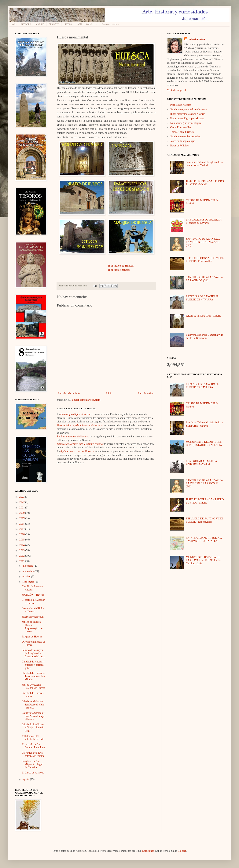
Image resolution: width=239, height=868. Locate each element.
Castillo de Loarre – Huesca (32, 588)
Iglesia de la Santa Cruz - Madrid (203, 315)
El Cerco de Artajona (33, 772)
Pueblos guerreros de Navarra (73, 436)
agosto (26, 779)
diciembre (28, 565)
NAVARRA (26, 24)
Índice (14, 24)
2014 (22, 545)
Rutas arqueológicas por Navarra (187, 114)
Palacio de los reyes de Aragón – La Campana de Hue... (33, 653)
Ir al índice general (119, 269)
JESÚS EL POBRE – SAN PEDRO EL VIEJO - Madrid (205, 183)
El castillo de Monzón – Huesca (33, 601)
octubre (26, 576)
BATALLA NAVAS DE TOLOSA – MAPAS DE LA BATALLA (204, 539)
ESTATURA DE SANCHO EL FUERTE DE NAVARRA (202, 298)
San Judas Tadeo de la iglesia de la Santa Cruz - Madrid (204, 164)
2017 (22, 529)
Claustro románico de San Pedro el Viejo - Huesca (33, 716)
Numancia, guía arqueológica (185, 123)
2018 (22, 523)
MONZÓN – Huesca (33, 594)
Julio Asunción (196, 39)
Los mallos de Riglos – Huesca (33, 610)
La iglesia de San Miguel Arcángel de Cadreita (32, 764)
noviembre (28, 571)
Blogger (182, 850)
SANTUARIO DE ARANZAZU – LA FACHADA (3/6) (204, 279)
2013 (22, 550)
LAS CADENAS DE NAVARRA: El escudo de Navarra (204, 221)
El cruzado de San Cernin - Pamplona (33, 746)
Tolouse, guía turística (182, 132)
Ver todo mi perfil (176, 90)
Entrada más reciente (69, 393)
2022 (22, 502)
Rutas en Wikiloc (179, 145)
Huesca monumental (33, 616)
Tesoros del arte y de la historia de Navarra (80, 425)
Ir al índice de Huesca (121, 265)
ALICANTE (54, 24)
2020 (22, 512)
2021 (22, 507)
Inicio (109, 393)
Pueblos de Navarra (180, 104)
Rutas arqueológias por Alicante (187, 118)
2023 (22, 496)
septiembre (28, 581)
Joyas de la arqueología (182, 141)
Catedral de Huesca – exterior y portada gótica (33, 664)
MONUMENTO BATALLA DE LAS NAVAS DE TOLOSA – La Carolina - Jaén (203, 560)
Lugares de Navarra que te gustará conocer (80, 444)
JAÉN (79, 24)
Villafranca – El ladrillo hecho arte (33, 738)
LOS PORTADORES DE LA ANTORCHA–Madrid (201, 463)
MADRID (40, 24)
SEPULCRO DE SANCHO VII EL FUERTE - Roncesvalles (204, 260)
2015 (22, 539)
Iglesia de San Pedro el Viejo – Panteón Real (33, 727)
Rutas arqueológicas (110, 24)
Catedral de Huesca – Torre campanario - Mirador (33, 676)
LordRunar (148, 850)
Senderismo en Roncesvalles (185, 136)
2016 (22, 534)
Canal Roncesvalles (180, 127)
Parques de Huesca (32, 636)
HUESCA (68, 24)
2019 (22, 518)
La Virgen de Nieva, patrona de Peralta (33, 754)
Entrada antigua (146, 393)
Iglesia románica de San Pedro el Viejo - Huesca (33, 704)
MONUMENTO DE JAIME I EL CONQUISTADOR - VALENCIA (204, 443)
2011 (22, 561)
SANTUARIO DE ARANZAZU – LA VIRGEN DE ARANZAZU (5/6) (204, 242)
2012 (22, 555)
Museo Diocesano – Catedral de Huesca (33, 686)
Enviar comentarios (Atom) (86, 399)
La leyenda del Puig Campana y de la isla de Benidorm (204, 336)
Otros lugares (91, 24)
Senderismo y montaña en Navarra (188, 109)
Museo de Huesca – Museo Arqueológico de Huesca (32, 626)
